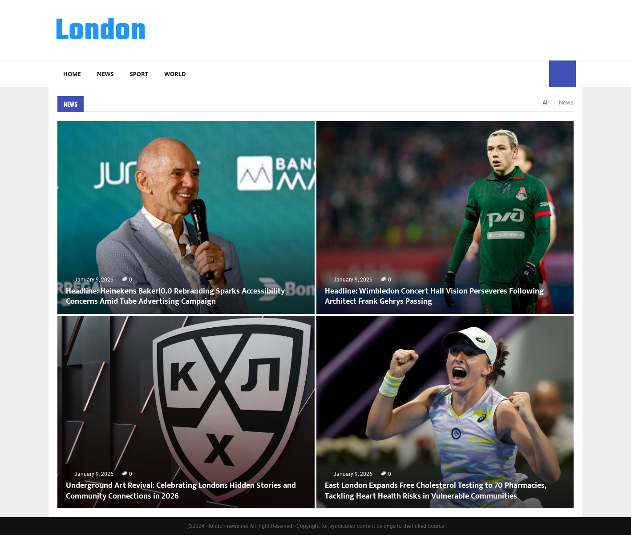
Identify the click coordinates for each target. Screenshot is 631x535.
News (105, 74)
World (175, 74)
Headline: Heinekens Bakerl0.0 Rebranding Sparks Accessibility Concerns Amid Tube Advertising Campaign (175, 296)
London (100, 31)
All (545, 102)
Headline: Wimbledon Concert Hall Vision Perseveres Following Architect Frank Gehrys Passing (434, 296)
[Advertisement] (414, 29)
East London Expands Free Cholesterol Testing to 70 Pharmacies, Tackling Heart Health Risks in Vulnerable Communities (435, 491)
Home (72, 74)
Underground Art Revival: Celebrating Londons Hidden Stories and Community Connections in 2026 (181, 491)
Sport (138, 74)
